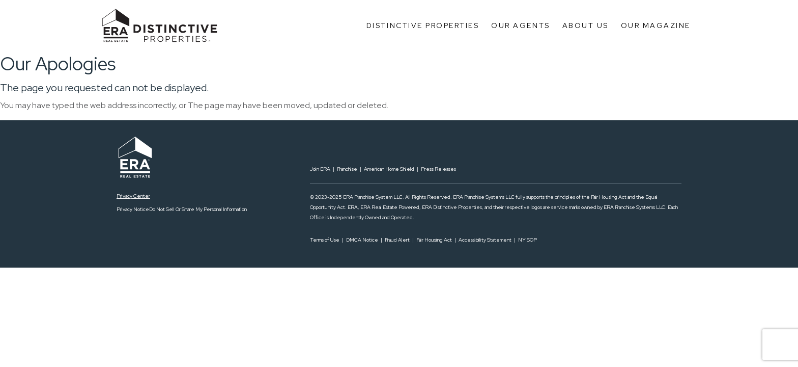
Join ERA (320, 169)
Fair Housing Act (434, 240)
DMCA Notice (362, 240)
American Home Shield (389, 169)
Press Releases (438, 169)
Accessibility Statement (485, 240)
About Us (585, 25)
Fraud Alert (397, 240)
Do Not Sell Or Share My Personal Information (198, 209)
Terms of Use (324, 240)
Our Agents (520, 25)
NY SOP (527, 240)
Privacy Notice (133, 209)
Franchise (347, 169)
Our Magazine (656, 25)
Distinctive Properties (422, 25)
